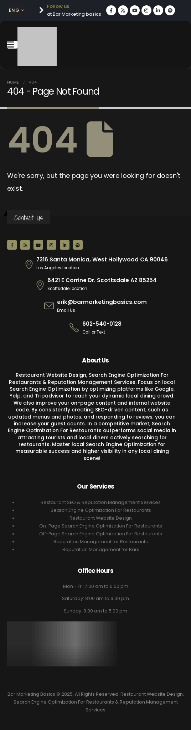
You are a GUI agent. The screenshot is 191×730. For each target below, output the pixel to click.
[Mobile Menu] (12, 45)
